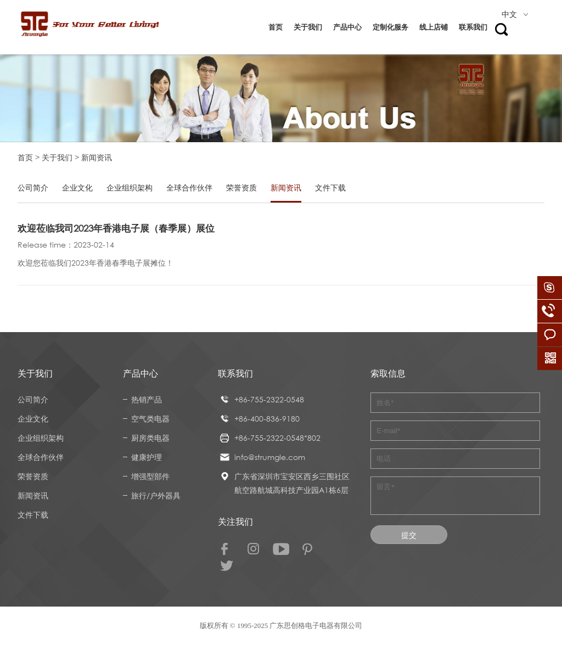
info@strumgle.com (269, 457)
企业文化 (77, 187)
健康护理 (146, 457)
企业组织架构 (129, 187)
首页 (275, 27)
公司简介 (33, 187)
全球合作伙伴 (189, 187)
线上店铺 (433, 27)
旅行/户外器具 (156, 495)
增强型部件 (150, 476)
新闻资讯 (286, 187)
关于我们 (308, 27)
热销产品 (146, 399)
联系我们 (473, 27)
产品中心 (347, 27)
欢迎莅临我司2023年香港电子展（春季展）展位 (116, 228)
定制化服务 (390, 27)
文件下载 (330, 187)
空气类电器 (150, 418)
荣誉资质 (241, 187)
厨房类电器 (150, 437)
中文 (515, 14)
